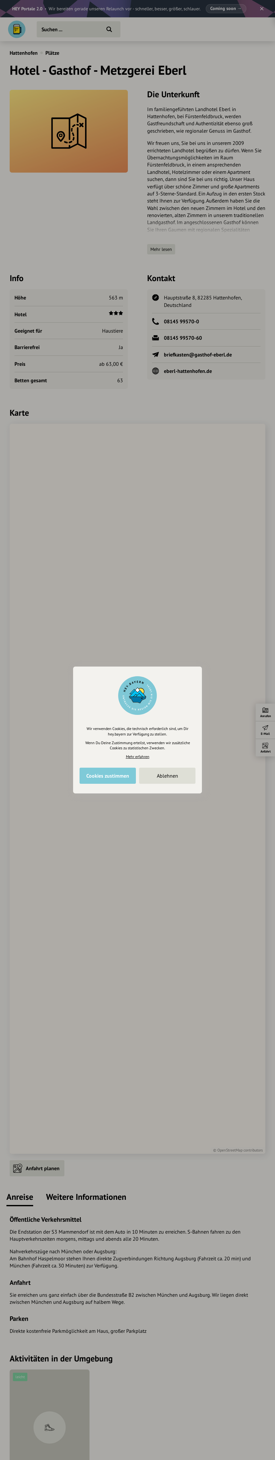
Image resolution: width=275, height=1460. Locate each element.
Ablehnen (167, 776)
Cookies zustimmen (107, 776)
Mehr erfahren (137, 756)
